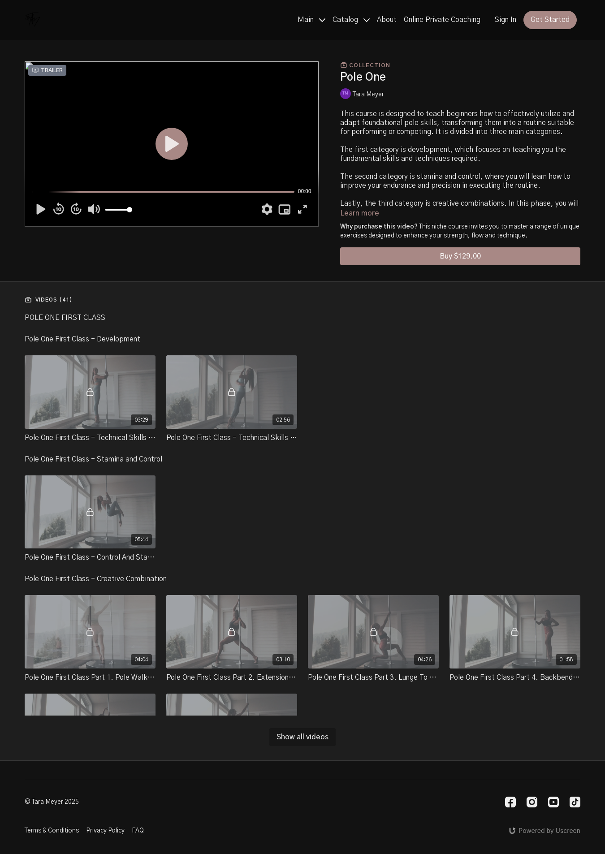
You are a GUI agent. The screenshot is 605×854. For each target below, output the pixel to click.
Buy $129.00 (460, 256)
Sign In (505, 19)
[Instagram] (532, 802)
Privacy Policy (105, 831)
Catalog (351, 19)
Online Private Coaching (442, 19)
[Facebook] (510, 802)
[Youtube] (553, 802)
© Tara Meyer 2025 (52, 802)
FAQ (138, 831)
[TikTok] (575, 802)
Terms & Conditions (52, 831)
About (387, 19)
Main (311, 19)
